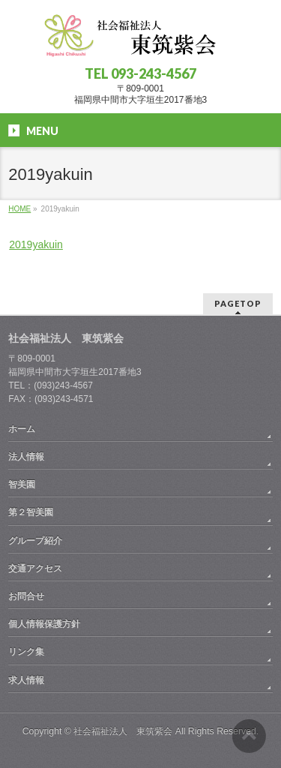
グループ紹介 (35, 541)
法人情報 (26, 457)
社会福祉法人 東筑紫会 (122, 731)
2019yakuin (36, 244)
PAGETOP (238, 303)
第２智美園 (30, 512)
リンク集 (26, 651)
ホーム (21, 429)
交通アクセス (35, 568)
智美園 (21, 484)
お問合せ (26, 596)
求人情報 (26, 680)
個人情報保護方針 (44, 624)
